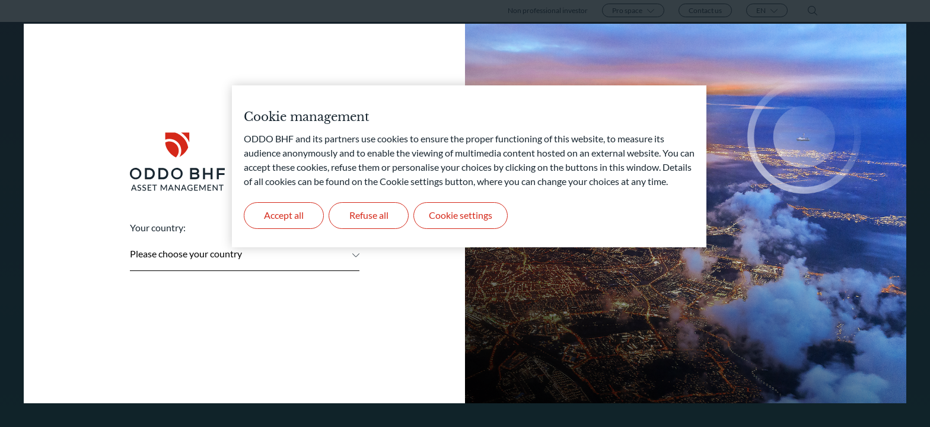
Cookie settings (460, 215)
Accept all (284, 215)
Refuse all (368, 215)
